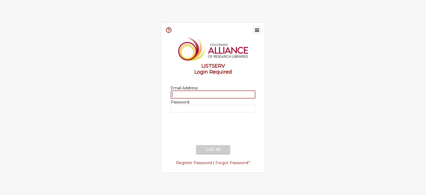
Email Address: (184, 88)
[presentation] (213, 129)
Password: (180, 102)
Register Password (194, 162)
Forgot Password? (232, 162)
